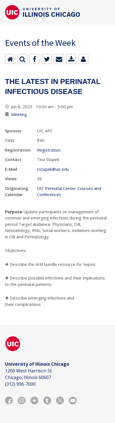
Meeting (19, 114)
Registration (49, 150)
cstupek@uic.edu (53, 169)
